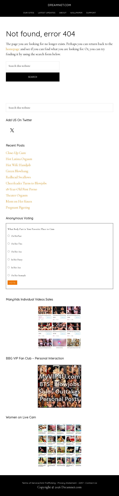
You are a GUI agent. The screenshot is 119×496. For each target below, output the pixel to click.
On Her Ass (16, 251)
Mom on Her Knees (19, 201)
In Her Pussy (16, 259)
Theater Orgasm (17, 195)
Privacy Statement (67, 483)
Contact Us (91, 483)
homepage (13, 49)
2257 (81, 483)
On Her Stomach (18, 275)
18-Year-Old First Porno (21, 189)
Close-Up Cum (16, 153)
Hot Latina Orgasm (19, 159)
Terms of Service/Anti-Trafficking (39, 483)
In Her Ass (16, 267)
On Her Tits (16, 243)
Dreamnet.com (59, 5)
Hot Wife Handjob (18, 165)
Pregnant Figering (18, 207)
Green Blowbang (17, 171)
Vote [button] (12, 282)
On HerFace (16, 236)
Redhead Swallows (18, 177)
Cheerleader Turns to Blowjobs (26, 183)
